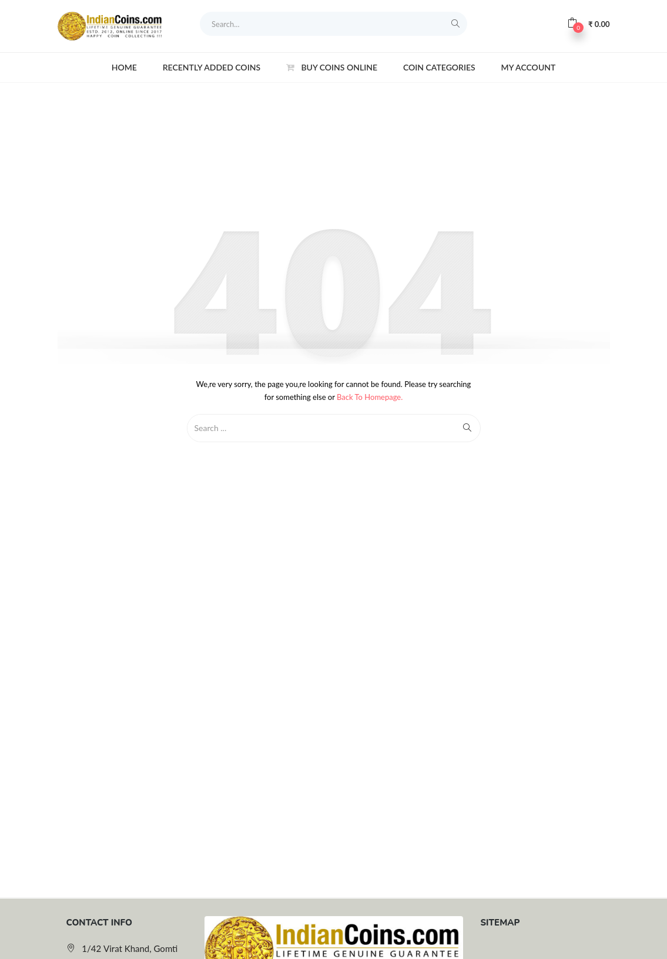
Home (124, 67)
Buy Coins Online (331, 67)
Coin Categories (439, 67)
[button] (588, 23)
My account (528, 67)
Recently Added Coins (211, 67)
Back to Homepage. (370, 397)
